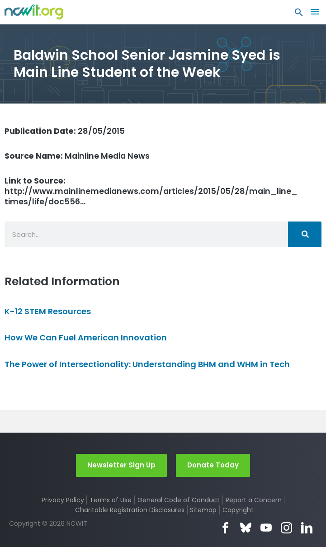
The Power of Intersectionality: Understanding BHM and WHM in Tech (147, 364)
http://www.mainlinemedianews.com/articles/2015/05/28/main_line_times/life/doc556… (151, 191)
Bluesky (245, 527)
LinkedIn (306, 527)
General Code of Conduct (178, 500)
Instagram (286, 527)
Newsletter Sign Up (121, 465)
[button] (298, 14)
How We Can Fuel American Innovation (86, 337)
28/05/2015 (65, 131)
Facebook (225, 527)
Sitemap (203, 509)
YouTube (266, 527)
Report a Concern (254, 500)
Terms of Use (111, 500)
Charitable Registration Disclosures (129, 509)
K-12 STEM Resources (48, 311)
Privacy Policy (63, 500)
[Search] (304, 234)
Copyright (238, 509)
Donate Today (213, 465)
